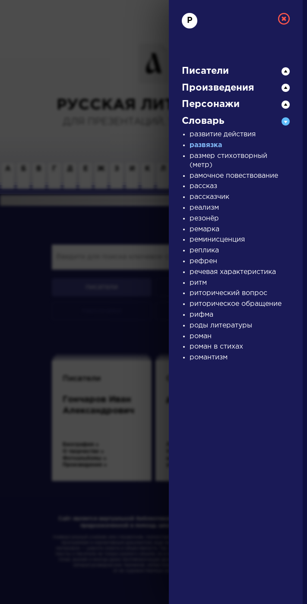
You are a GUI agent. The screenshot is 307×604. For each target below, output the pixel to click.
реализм (204, 207)
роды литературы (221, 325)
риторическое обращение (236, 304)
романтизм (209, 357)
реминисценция (217, 239)
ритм (198, 283)
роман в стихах (216, 346)
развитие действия (223, 134)
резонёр (204, 218)
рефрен (203, 261)
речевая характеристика (233, 272)
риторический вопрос (228, 293)
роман (201, 336)
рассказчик (209, 197)
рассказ (203, 186)
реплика (204, 250)
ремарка (204, 229)
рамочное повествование (234, 176)
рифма (201, 314)
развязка (206, 145)
